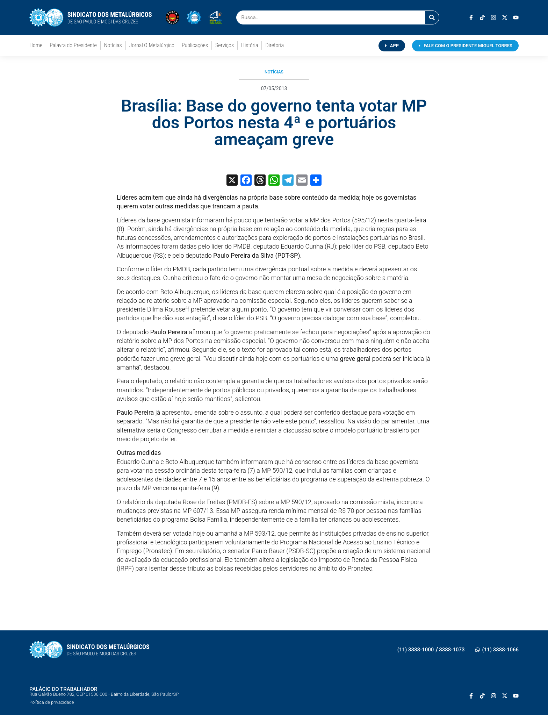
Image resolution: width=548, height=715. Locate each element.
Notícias (113, 45)
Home (35, 45)
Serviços (224, 45)
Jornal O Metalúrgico (151, 45)
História (249, 45)
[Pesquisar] (432, 17)
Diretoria (274, 45)
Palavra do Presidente (73, 45)
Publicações (195, 45)
